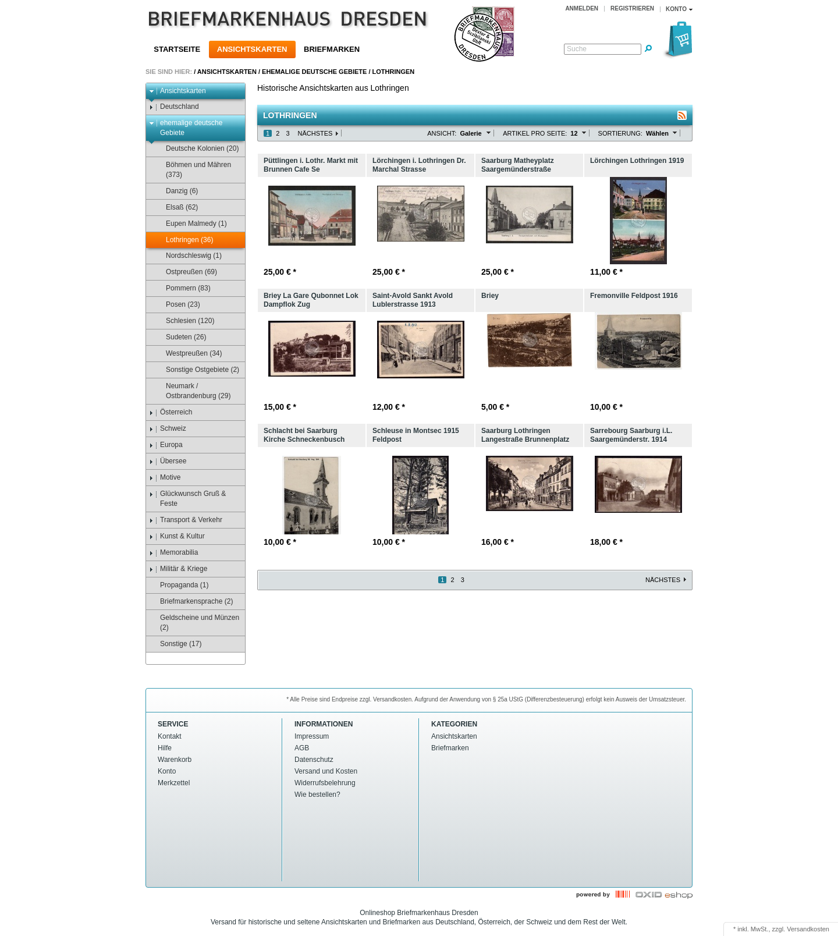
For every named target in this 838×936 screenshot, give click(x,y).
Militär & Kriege (178, 569)
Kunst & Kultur (177, 536)
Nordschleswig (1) (188, 255)
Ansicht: (441, 133)
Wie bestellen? (317, 794)
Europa (166, 445)
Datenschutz (313, 760)
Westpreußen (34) (188, 353)
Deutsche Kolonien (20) (197, 148)
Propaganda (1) (178, 585)
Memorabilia (173, 552)
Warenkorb (174, 760)
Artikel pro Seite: (535, 133)
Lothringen (393, 71)
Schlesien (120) (184, 321)
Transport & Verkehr (185, 520)
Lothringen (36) (184, 240)
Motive (164, 477)
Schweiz (167, 428)
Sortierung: (620, 133)
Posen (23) (177, 304)
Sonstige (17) (175, 644)
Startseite (177, 49)
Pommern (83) (183, 288)
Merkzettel (174, 783)
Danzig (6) (176, 191)
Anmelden (581, 8)
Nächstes (315, 133)
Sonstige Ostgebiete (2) (197, 370)
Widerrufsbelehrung (325, 783)
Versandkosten (808, 929)
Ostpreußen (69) (186, 272)
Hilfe (165, 748)
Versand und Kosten (325, 771)
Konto (167, 771)
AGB (301, 748)
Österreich (170, 412)
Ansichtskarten (252, 49)
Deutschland (174, 106)
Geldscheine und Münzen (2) (194, 623)
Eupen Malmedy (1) (191, 223)
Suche (577, 49)
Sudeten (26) (180, 337)
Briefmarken (332, 49)
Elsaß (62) (176, 207)
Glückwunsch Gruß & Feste (187, 499)
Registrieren (632, 8)
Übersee (167, 461)
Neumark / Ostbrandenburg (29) (192, 391)
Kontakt (170, 736)
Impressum (311, 736)
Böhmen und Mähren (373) (193, 170)
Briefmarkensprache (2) (191, 601)
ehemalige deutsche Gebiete (314, 71)
